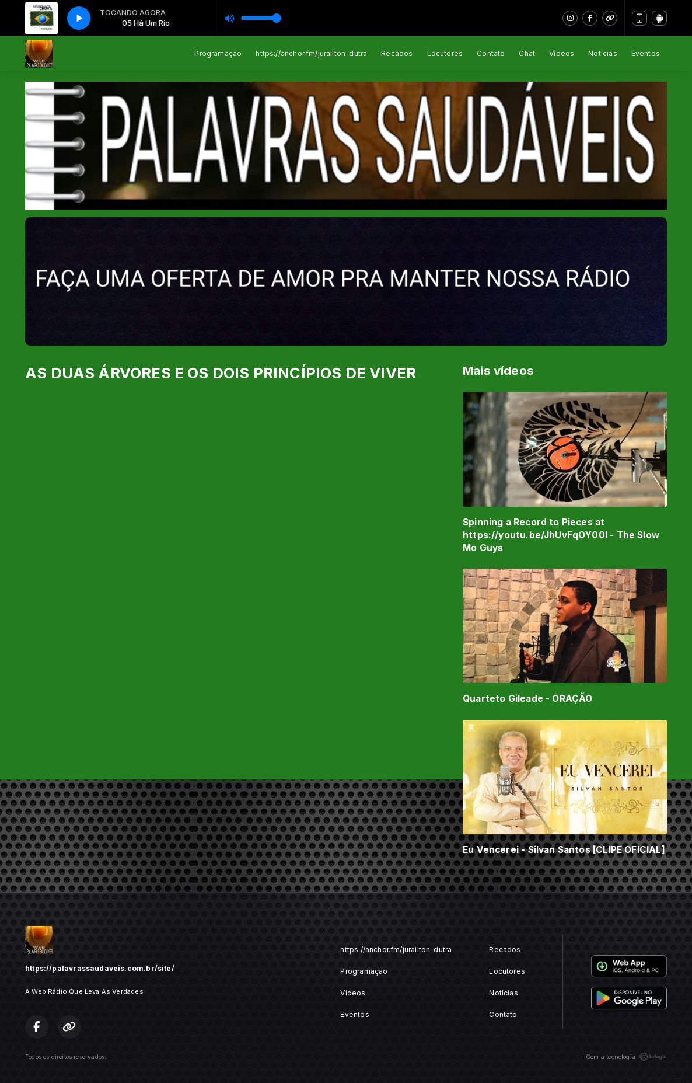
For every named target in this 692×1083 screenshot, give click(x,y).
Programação (218, 53)
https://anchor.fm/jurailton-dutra (311, 53)
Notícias (602, 53)
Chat (527, 53)
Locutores (445, 53)
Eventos (645, 53)
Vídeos (561, 53)
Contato (491, 53)
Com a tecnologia (626, 1057)
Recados (397, 53)
